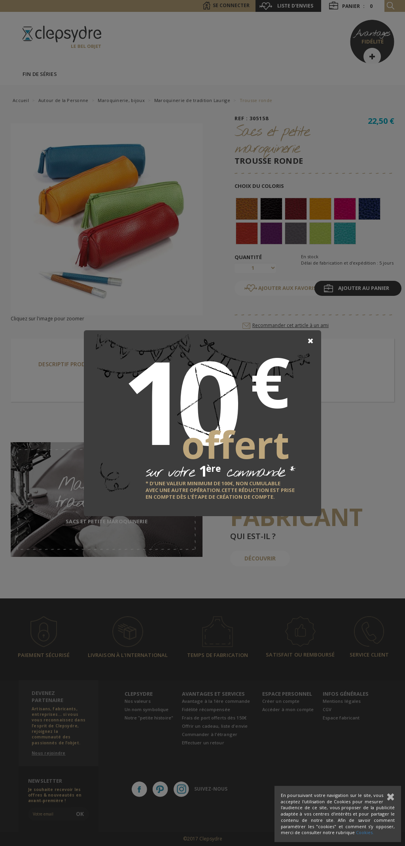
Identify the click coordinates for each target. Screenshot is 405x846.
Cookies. (365, 832)
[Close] (310, 341)
